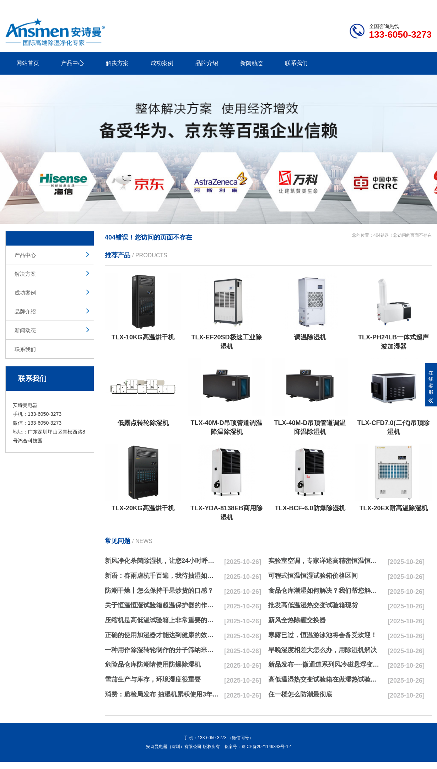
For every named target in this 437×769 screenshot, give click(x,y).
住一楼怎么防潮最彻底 (300, 694)
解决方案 (117, 63)
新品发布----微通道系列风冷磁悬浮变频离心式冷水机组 (325, 664)
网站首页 (27, 63)
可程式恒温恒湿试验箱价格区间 (313, 575)
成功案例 (162, 63)
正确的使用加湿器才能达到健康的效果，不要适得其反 (162, 635)
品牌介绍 (206, 63)
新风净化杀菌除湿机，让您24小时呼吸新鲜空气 (162, 560)
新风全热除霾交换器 (297, 620)
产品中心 (72, 63)
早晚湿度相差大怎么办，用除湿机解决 (322, 650)
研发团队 (357, 6)
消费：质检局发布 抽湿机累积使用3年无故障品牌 (162, 694)
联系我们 (296, 63)
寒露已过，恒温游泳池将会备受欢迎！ (322, 635)
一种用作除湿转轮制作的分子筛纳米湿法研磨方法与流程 (162, 650)
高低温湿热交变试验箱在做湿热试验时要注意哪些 (325, 679)
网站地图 (391, 6)
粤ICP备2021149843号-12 (266, 746)
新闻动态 (251, 63)
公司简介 (324, 6)
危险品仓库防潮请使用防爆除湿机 (153, 664)
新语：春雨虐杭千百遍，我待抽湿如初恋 (162, 575)
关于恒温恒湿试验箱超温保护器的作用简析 (162, 605)
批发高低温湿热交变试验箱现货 (313, 605)
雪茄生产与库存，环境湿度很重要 (153, 679)
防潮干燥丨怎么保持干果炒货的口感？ (159, 590)
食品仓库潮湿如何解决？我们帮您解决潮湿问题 (325, 590)
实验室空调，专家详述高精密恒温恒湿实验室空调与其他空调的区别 (325, 560)
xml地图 (423, 6)
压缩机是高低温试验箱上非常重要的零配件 (162, 620)
